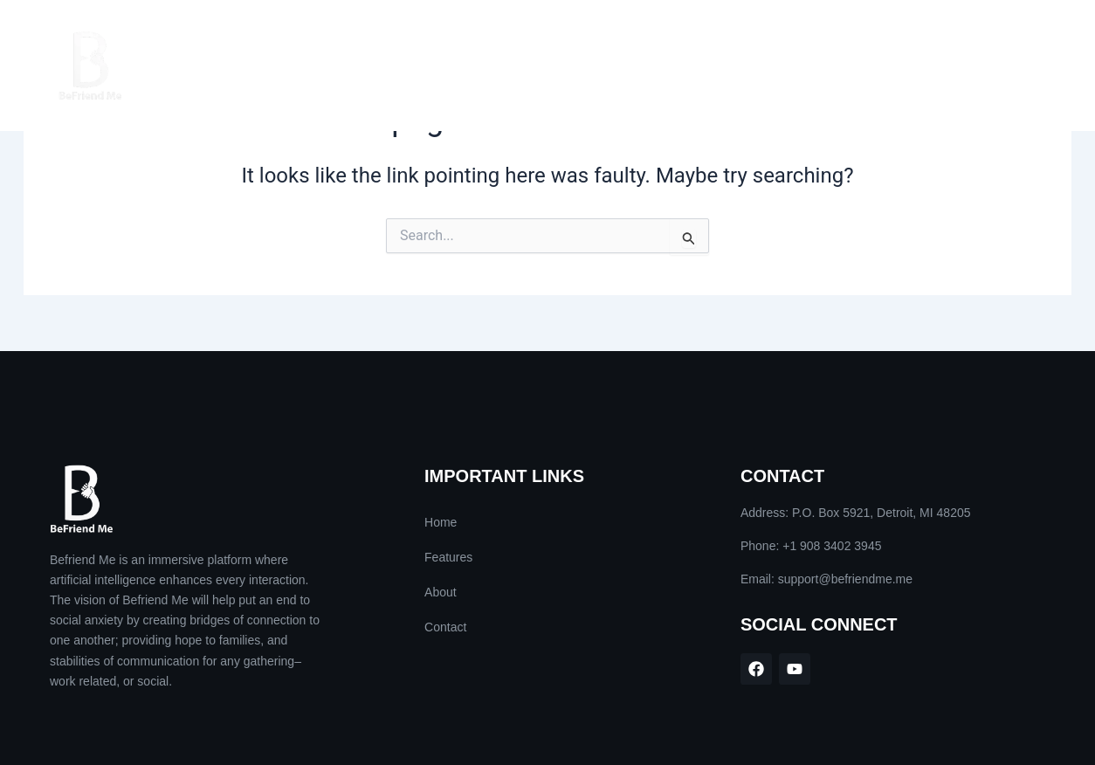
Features (818, 65)
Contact (990, 65)
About (905, 65)
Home (735, 65)
